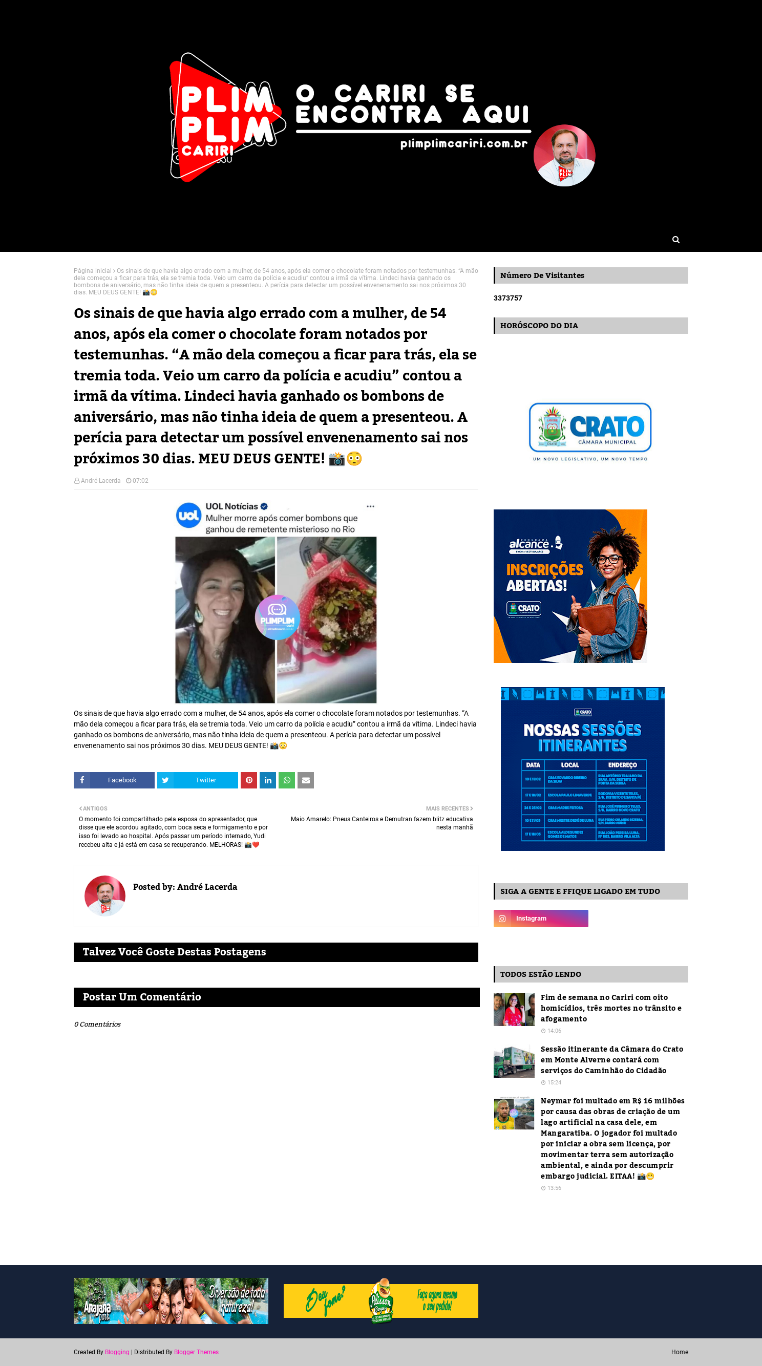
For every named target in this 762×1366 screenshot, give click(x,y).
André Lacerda (101, 480)
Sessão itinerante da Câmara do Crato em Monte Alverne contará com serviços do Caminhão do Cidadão (612, 1060)
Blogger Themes (196, 1352)
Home (679, 1352)
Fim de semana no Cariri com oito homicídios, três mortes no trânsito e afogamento (611, 1009)
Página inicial (93, 270)
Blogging (117, 1352)
